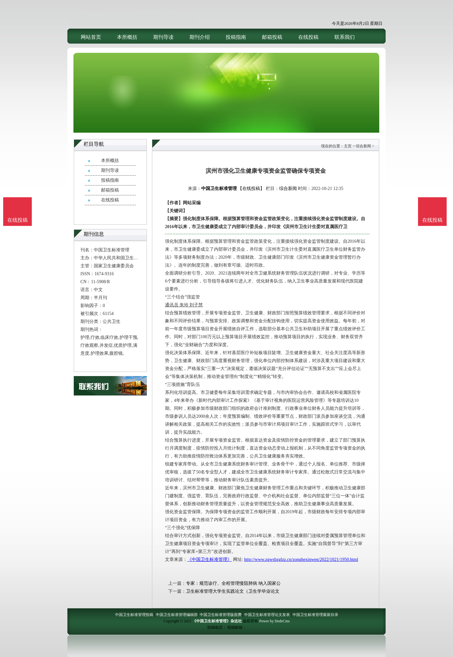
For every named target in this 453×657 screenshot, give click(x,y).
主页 (348, 146)
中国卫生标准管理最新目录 (315, 614)
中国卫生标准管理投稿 (134, 614)
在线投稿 (308, 37)
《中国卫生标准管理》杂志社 (217, 621)
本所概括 (127, 37)
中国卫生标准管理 (219, 188)
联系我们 (344, 37)
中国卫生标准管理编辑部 (177, 614)
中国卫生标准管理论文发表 (267, 614)
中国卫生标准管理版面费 (221, 614)
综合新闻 (363, 146)
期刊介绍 (199, 37)
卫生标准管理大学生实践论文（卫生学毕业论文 (232, 591)
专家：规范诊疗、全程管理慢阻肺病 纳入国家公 (233, 583)
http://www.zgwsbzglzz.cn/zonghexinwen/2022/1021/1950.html (301, 559)
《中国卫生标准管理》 (209, 559)
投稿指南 (236, 37)
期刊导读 (163, 37)
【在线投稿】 (251, 188)
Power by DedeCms (274, 621)
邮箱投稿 (272, 37)
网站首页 (91, 37)
